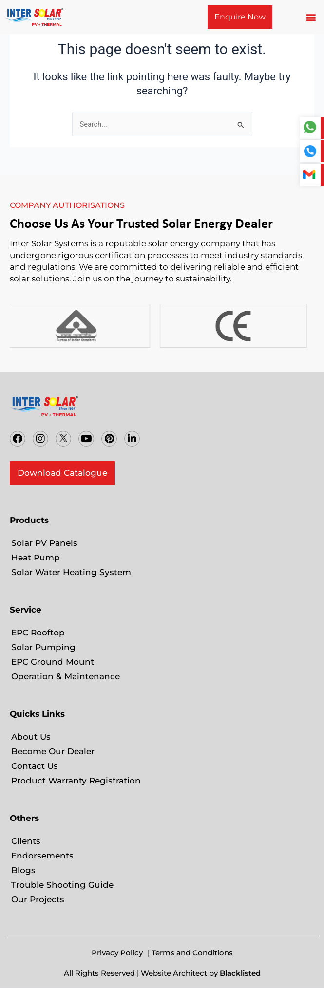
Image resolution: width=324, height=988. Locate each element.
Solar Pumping (43, 647)
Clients (25, 841)
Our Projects (37, 899)
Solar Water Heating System (71, 572)
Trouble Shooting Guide (62, 885)
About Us (31, 737)
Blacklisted (240, 973)
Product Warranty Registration (76, 780)
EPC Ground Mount (52, 662)
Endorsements (42, 855)
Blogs (23, 870)
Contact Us (34, 766)
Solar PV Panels (44, 543)
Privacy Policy (117, 952)
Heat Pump (35, 557)
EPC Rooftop (38, 632)
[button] (311, 17)
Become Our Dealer (54, 751)
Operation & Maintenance (65, 676)
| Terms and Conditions (190, 952)
